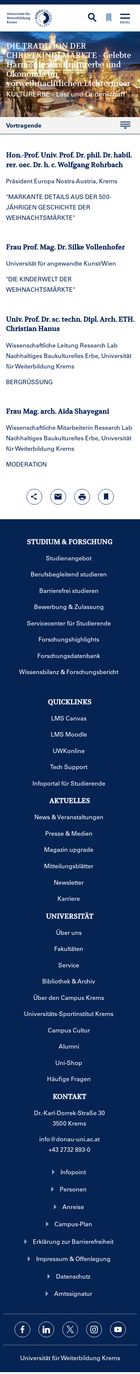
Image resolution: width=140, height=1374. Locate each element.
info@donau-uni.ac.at (69, 1139)
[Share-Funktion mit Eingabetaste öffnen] (34, 497)
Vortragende (23, 125)
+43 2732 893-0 (69, 1149)
